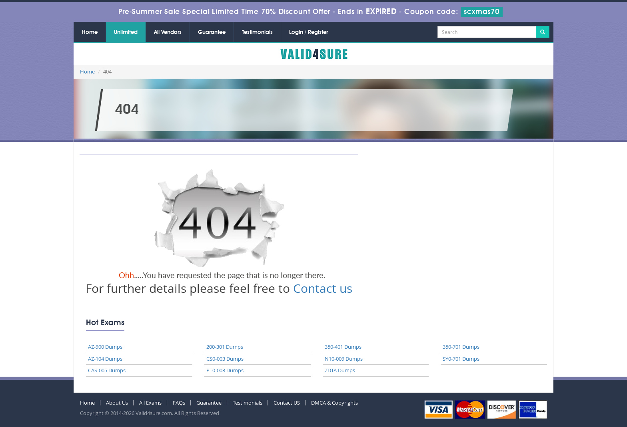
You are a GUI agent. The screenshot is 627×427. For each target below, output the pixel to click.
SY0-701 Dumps (461, 358)
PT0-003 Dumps (225, 370)
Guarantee (212, 32)
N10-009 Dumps (344, 358)
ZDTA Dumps (340, 370)
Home (90, 32)
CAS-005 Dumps (107, 370)
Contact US (287, 402)
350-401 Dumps (343, 346)
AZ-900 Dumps (105, 346)
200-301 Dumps (224, 346)
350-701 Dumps (461, 346)
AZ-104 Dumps (105, 358)
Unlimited (126, 32)
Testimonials (257, 32)
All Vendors (168, 32)
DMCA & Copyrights (334, 402)
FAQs (179, 402)
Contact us (322, 288)
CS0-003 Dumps (225, 358)
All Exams (150, 402)
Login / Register (308, 32)
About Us (117, 402)
